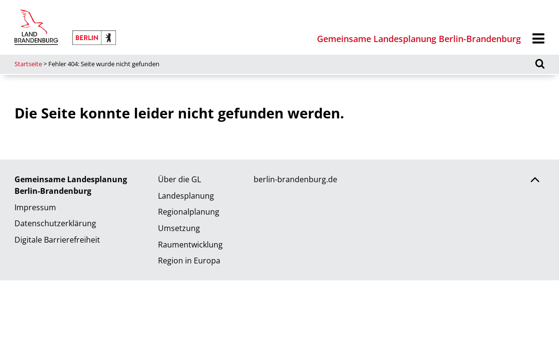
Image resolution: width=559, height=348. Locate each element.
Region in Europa (189, 260)
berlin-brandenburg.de (295, 179)
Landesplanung (186, 195)
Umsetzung (179, 228)
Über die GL (179, 179)
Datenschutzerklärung (55, 223)
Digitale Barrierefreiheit (57, 239)
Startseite (28, 63)
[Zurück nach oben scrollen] (535, 180)
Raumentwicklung (190, 244)
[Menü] (538, 39)
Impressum (35, 207)
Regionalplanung (188, 211)
